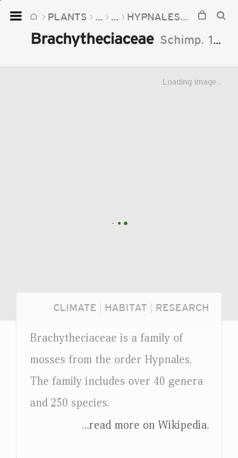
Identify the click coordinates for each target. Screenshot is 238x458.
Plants (67, 16)
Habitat (126, 307)
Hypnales (153, 16)
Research (182, 307)
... (99, 16)
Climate (74, 307)
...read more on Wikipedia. (145, 425)
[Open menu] (17, 16)
